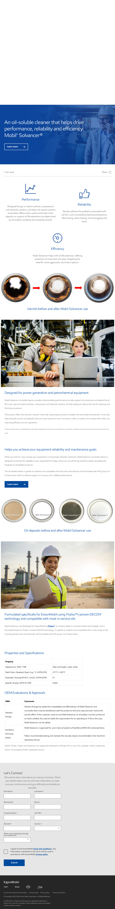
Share (106, 172)
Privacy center (33, 892)
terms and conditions (42, 849)
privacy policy (42, 854)
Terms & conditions (59, 892)
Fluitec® (51, 626)
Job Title (37, 813)
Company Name (10, 813)
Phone (36, 802)
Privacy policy (44, 892)
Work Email (8, 802)
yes (7, 852)
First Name (8, 791)
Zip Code (7, 824)
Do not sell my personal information (15, 892)
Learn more (16, 146)
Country (37, 824)
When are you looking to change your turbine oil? (16, 834)
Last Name (38, 791)
